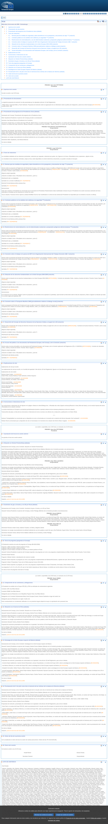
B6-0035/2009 (96, 104)
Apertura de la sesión (14, 27)
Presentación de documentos (16, 29)
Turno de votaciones (13, 33)
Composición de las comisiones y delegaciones (21, 65)
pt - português (96, 13)
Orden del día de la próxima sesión (17, 74)
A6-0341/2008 (12, 233)
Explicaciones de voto (14, 52)
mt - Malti (91, 13)
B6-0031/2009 (16, 672)
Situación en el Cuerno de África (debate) (19, 67)
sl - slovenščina (102, 13)
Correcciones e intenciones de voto (18, 54)
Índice (4, 17)
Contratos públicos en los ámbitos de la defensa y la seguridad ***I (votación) (33, 37)
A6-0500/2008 (24, 170)
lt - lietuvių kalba (87, 13)
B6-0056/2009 (21, 484)
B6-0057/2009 (5, 487)
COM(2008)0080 (42, 232)
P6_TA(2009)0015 (25, 180)
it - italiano (84, 13)
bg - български (63, 13)
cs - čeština (67, 13)
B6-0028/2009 (94, 663)
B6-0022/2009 (98, 706)
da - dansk (69, 13)
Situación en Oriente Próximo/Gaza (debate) (20, 59)
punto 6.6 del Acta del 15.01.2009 (16, 730)
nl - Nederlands (93, 13)
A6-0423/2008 (96, 259)
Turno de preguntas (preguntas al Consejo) (20, 63)
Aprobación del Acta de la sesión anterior (19, 57)
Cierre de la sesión (13, 76)
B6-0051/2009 (64, 476)
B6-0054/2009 (25, 480)
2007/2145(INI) (52, 278)
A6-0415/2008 (11, 206)
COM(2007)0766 (33, 205)
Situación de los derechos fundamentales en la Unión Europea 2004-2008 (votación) (35, 44)
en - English (76, 13)
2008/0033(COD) (60, 232)
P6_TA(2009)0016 (25, 216)
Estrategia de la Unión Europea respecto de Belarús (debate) (25, 69)
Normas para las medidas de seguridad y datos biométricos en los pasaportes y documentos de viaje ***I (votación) (43, 35)
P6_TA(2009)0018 (12, 269)
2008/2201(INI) (72, 325)
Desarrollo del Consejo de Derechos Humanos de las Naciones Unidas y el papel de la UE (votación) (39, 48)
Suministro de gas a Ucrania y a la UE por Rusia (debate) (24, 61)
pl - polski (95, 13)
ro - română (98, 13)
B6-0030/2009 (82, 668)
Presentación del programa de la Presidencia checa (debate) (25, 31)
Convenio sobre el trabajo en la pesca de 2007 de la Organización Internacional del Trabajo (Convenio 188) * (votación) (44, 42)
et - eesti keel (73, 13)
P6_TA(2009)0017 (25, 243)
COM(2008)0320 (34, 259)
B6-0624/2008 (93, 306)
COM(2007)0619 (56, 169)
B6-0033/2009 (99, 629)
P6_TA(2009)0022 (12, 357)
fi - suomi (104, 13)
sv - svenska (106, 13)
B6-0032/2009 (13, 675)
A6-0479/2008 (18, 390)
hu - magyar (89, 13)
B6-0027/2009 (56, 725)
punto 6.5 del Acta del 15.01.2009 (16, 680)
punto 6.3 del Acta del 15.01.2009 (16, 499)
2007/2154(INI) (86, 346)
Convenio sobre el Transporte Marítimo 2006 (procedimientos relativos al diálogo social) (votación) (39, 46)
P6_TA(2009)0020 (12, 316)
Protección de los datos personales (75, 818)
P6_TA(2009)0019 (12, 289)
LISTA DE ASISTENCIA (12, 78)
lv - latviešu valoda (85, 13)
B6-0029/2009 (63, 665)
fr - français (78, 13)
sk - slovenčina (100, 13)
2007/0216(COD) (74, 169)
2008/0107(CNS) (52, 259)
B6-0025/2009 (20, 718)
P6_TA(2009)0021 (12, 337)
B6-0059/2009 (8, 494)
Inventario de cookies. (54, 821)
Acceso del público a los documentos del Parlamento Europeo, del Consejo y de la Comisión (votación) (40, 50)
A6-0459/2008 (38, 347)
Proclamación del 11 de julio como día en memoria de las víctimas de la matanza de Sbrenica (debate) (36, 71)
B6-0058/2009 (56, 490)
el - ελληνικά (74, 13)
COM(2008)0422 (62, 306)
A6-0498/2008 (11, 327)
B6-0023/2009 (8, 710)
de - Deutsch (71, 13)
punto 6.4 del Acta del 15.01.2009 (16, 634)
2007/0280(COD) (51, 205)
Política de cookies (96, 818)
